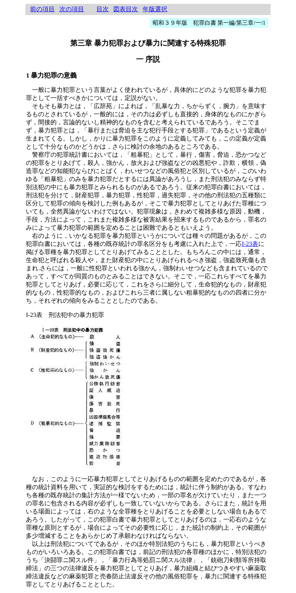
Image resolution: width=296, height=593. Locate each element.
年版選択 (155, 9)
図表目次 (125, 9)
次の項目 (71, 9)
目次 (102, 9)
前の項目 (42, 9)
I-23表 (250, 244)
